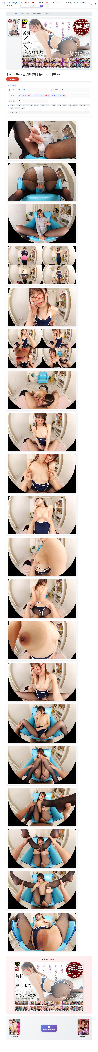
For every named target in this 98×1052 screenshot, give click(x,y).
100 (54, 2)
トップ (9, 13)
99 (27, 2)
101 (41, 2)
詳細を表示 (13, 115)
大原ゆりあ (16, 13)
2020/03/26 (21, 91)
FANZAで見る (13, 79)
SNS (21, 6)
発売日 (80, 2)
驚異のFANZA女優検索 (9, 4)
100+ (34, 2)
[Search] (35, 6)
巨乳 (61, 2)
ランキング (70, 2)
